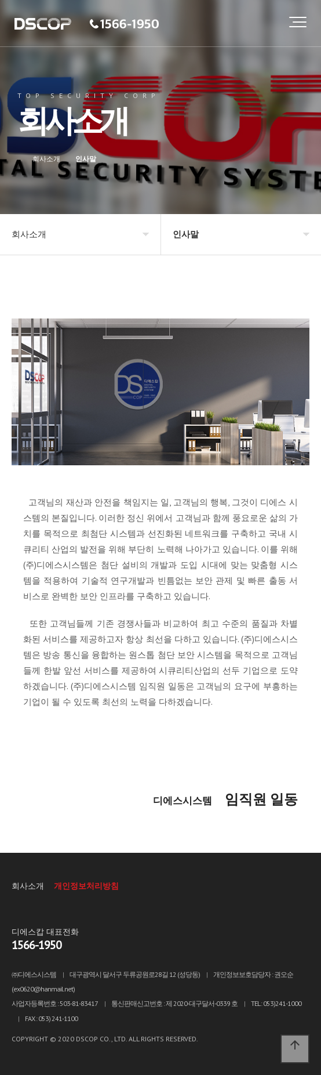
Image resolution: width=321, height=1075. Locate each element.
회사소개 (28, 886)
